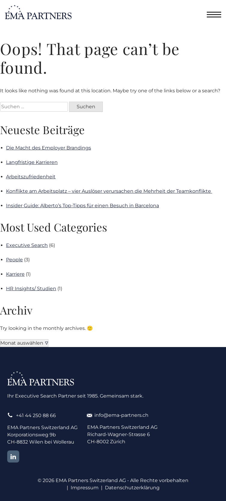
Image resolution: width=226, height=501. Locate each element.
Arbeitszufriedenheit (31, 177)
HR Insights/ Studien (31, 288)
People (14, 260)
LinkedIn (13, 456)
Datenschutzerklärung (132, 487)
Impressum (85, 487)
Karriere (15, 274)
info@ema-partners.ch (121, 415)
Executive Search (27, 245)
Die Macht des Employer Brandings (48, 148)
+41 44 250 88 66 (36, 415)
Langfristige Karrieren (32, 162)
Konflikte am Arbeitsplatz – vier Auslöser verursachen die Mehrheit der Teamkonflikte (109, 191)
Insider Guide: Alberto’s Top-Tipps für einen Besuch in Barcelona (82, 205)
